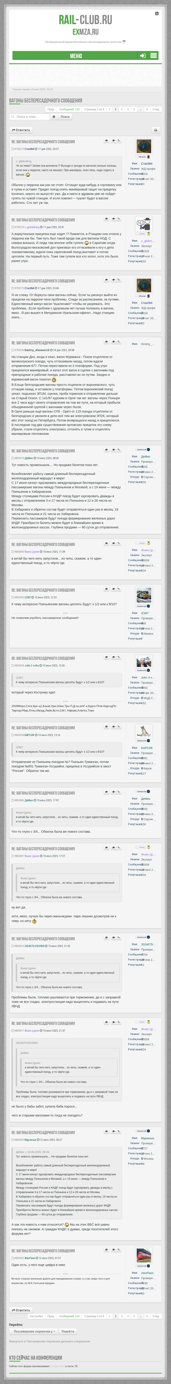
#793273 (18, 149)
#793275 (18, 288)
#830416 (18, 946)
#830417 (18, 1030)
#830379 (18, 458)
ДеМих (28, 458)
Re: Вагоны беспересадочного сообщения (43, 141)
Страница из (94, 109)
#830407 (18, 856)
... (141, 109)
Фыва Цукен (31, 551)
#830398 (18, 735)
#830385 (18, 551)
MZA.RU (86, 32)
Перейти (68, 1331)
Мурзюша (30, 1139)
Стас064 (29, 149)
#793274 (18, 227)
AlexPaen (29, 1258)
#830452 (18, 1258)
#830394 (18, 665)
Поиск (65, 117)
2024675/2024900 (34, 946)
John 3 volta (31, 665)
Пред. (51, 109)
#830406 (18, 800)
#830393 (18, 597)
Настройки (36, 1316)
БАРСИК (29, 735)
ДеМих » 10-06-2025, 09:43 (32, 1152)
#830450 (18, 1139)
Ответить (21, 130)
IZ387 (27, 597)
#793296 (18, 350)
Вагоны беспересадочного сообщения (45, 101)
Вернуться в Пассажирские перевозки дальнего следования (49, 1341)
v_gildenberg (31, 227)
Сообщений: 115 (69, 109)
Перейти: (16, 1325)
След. (156, 109)
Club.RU (85, 19)
